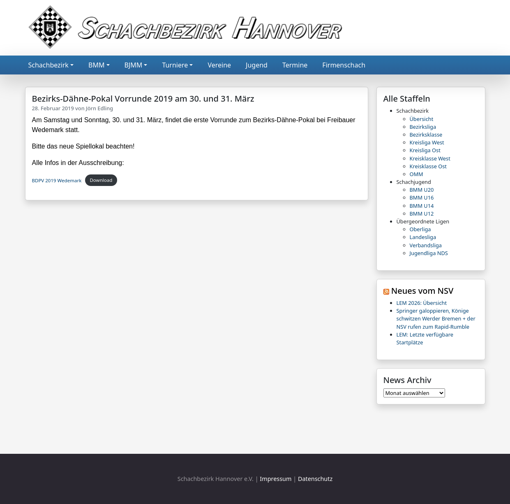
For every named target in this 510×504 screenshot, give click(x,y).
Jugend (257, 65)
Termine (294, 65)
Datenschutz (315, 479)
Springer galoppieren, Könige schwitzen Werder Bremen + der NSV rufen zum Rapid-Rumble (436, 318)
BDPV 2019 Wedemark (57, 180)
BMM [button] (96, 65)
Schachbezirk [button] (48, 65)
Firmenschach (343, 65)
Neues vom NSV (422, 290)
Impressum (275, 479)
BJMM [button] (134, 65)
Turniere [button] (175, 65)
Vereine (219, 65)
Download (101, 180)
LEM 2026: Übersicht (422, 303)
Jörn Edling (99, 108)
